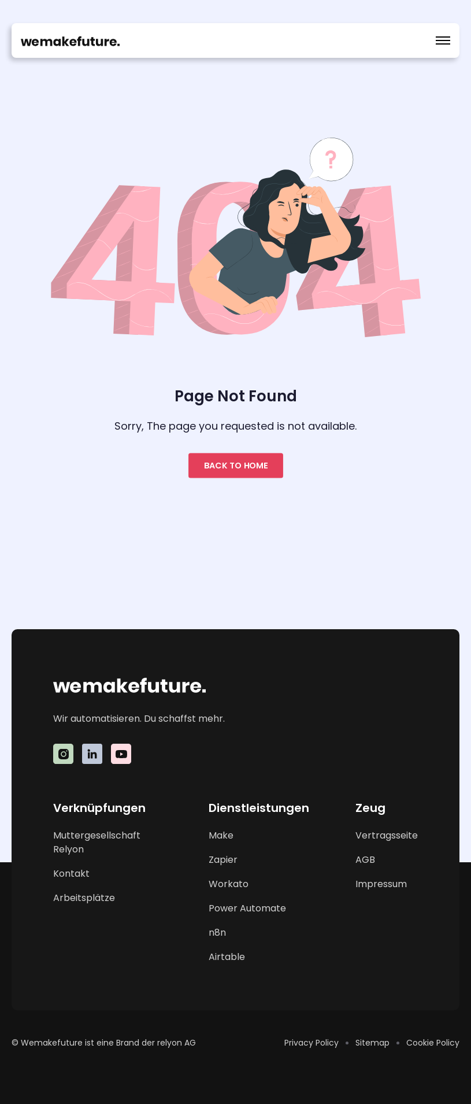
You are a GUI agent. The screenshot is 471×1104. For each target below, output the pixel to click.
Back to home (236, 465)
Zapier (223, 859)
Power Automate (247, 908)
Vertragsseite (386, 835)
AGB (365, 859)
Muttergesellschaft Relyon (96, 842)
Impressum (381, 884)
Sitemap (372, 1042)
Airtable (227, 956)
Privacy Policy (311, 1042)
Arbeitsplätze (84, 897)
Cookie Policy (432, 1042)
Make (221, 835)
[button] (443, 40)
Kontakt (71, 873)
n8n (217, 932)
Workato (229, 884)
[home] (70, 40)
